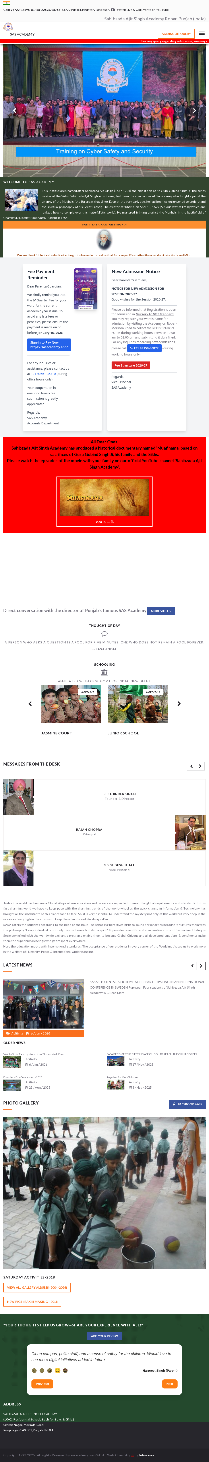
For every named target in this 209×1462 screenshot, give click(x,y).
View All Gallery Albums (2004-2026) (37, 1287)
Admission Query (176, 34)
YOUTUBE (104, 501)
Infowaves (146, 1455)
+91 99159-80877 (144, 348)
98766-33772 (61, 9)
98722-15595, (21, 9)
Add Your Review (104, 1336)
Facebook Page (187, 1105)
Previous (42, 1384)
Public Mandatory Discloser (90, 9)
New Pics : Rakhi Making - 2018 (32, 1301)
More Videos (161, 611)
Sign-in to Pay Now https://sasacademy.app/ (49, 344)
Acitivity (31, 1059)
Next (169, 1384)
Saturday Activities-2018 (29, 1277)
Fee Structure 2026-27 (131, 365)
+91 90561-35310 (43, 374)
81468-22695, (41, 9)
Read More (116, 993)
